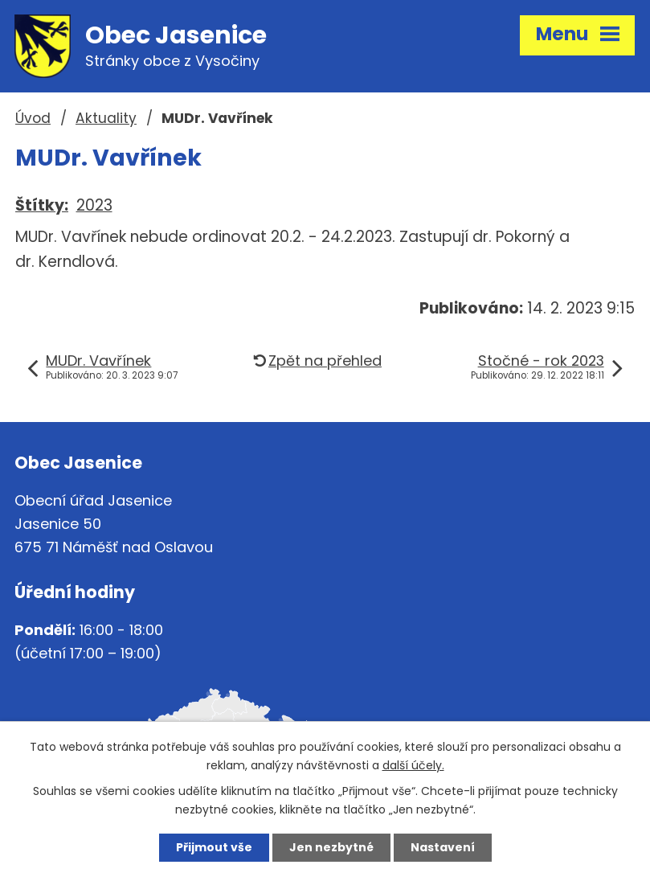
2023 (94, 205)
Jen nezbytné (331, 847)
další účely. (413, 765)
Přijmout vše (214, 847)
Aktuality (106, 118)
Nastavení (443, 847)
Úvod (33, 118)
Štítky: (41, 205)
